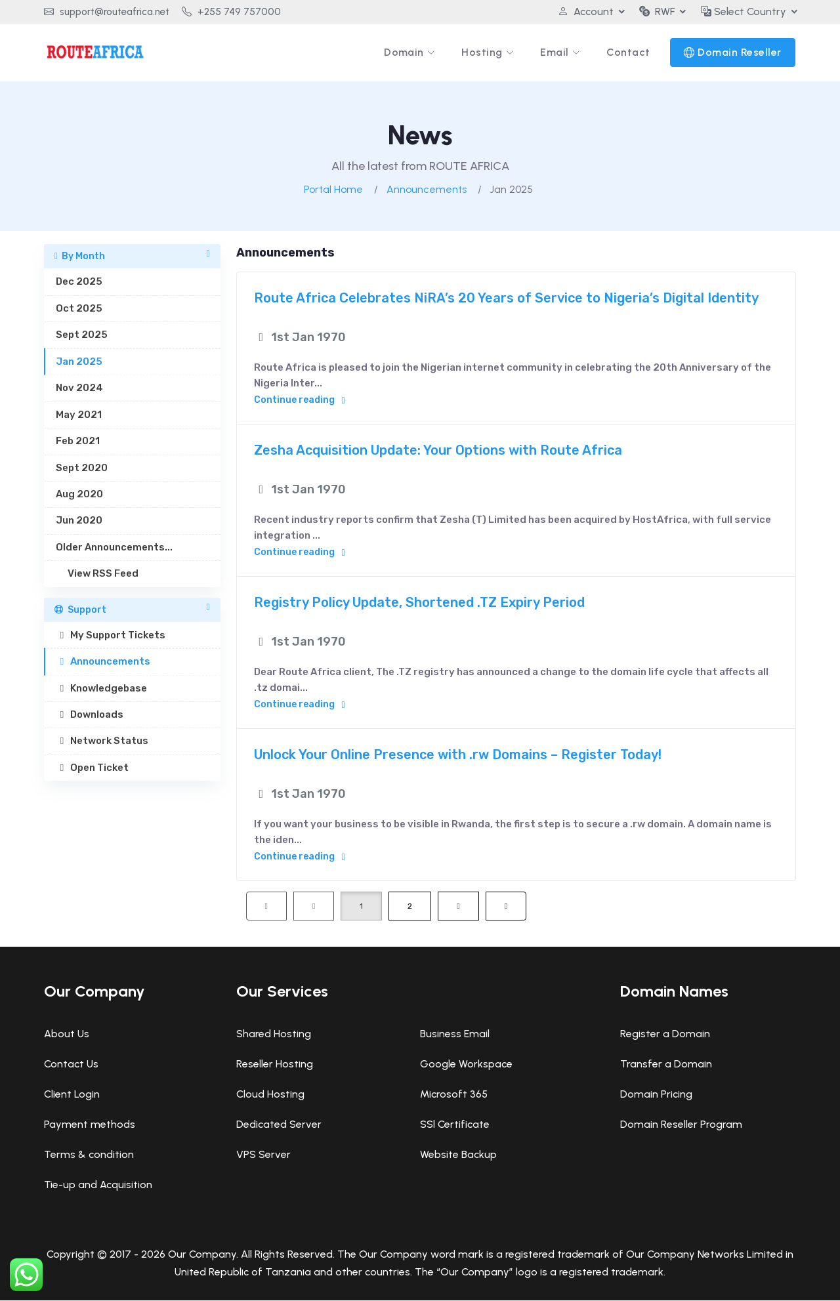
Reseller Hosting (274, 1064)
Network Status (102, 741)
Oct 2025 (79, 309)
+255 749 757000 (231, 12)
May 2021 (79, 415)
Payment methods (89, 1125)
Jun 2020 (79, 521)
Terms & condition (89, 1155)
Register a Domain (665, 1034)
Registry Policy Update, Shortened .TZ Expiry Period (419, 603)
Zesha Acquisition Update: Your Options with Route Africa (438, 451)
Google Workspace (466, 1064)
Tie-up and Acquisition (98, 1185)
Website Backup (458, 1155)
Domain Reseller (740, 52)
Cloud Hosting (270, 1094)
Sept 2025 (82, 335)
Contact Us (71, 1064)
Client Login (72, 1094)
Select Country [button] (743, 11)
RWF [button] (657, 11)
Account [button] (585, 11)
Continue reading (299, 400)
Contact (629, 52)
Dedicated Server (279, 1125)
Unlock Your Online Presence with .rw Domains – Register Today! (458, 755)
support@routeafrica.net (106, 12)
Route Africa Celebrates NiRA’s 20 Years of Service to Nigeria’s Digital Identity (506, 298)
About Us (66, 1034)
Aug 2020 (79, 495)
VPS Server (263, 1155)
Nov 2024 (79, 388)
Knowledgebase (101, 689)
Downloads (89, 715)
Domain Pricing (656, 1094)
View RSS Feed (97, 574)
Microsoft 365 (454, 1094)
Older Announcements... (114, 548)
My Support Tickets (110, 636)
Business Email (455, 1034)
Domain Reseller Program (681, 1125)
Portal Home (333, 190)
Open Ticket (92, 768)
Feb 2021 (78, 441)
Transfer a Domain (666, 1064)
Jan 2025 (79, 362)
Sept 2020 (82, 468)
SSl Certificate (455, 1125)
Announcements (427, 190)
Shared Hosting (273, 1034)
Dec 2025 (79, 282)
